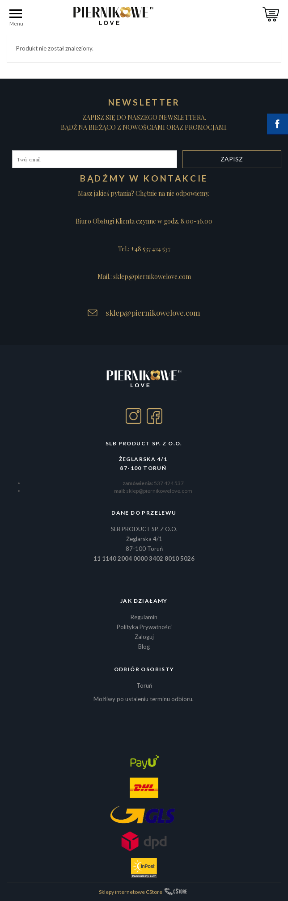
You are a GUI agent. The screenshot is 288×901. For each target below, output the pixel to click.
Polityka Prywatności (144, 626)
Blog (144, 646)
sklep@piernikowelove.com (153, 312)
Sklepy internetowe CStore (130, 891)
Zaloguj (144, 636)
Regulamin (144, 617)
